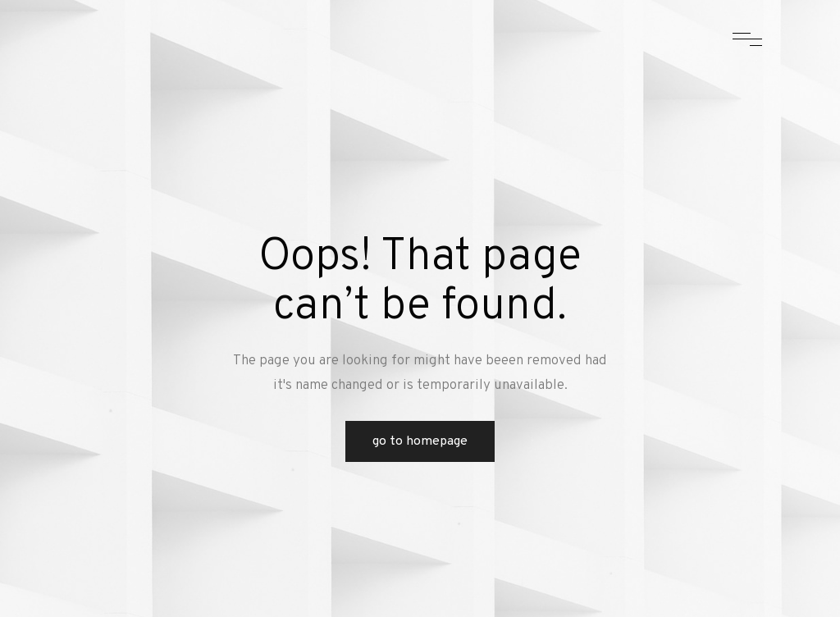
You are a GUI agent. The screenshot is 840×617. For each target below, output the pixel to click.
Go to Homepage (420, 441)
